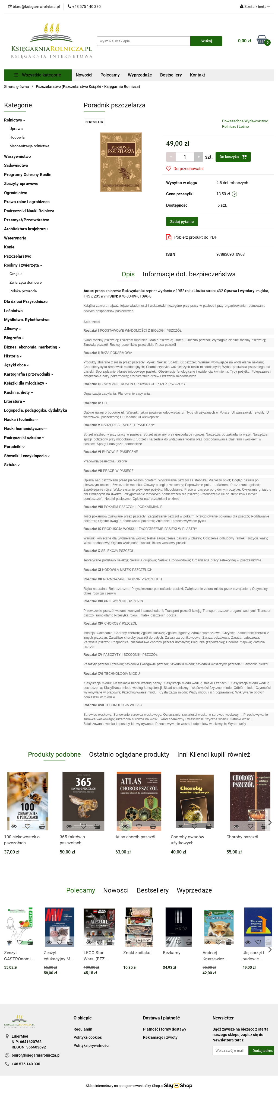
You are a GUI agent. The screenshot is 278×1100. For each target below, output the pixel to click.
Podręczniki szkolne (24, 437)
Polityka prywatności (91, 1045)
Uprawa (16, 128)
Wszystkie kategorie (37, 75)
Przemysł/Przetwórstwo (26, 220)
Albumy (12, 329)
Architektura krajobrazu (26, 228)
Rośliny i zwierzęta (23, 265)
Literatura (14, 401)
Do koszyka (233, 156)
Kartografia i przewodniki (28, 374)
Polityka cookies (88, 1037)
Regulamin (83, 1029)
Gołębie (16, 273)
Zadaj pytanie (182, 221)
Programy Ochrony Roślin (27, 174)
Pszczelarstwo (17, 256)
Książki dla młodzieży (26, 383)
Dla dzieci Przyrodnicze (26, 301)
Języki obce (16, 365)
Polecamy (110, 75)
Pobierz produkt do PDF (191, 237)
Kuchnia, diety (18, 392)
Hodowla (17, 137)
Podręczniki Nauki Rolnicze (29, 211)
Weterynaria (15, 238)
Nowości (84, 75)
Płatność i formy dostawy (164, 1029)
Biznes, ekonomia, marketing (32, 347)
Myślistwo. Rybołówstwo (26, 319)
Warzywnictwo (17, 156)
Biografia (14, 337)
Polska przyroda (23, 291)
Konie (9, 247)
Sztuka (12, 464)
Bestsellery (171, 75)
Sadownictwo (16, 165)
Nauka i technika (21, 419)
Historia (13, 356)
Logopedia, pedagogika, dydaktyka (35, 410)
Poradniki (14, 446)
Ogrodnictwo (15, 192)
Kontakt (197, 75)
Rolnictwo (14, 120)
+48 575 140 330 (26, 1064)
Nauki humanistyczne (25, 428)
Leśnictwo (13, 310)
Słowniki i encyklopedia (27, 455)
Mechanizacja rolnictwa (29, 146)
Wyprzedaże (140, 75)
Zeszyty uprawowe (21, 183)
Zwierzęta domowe (26, 282)
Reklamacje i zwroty (160, 1037)
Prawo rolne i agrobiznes (27, 201)
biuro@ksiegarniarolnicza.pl (36, 1055)
